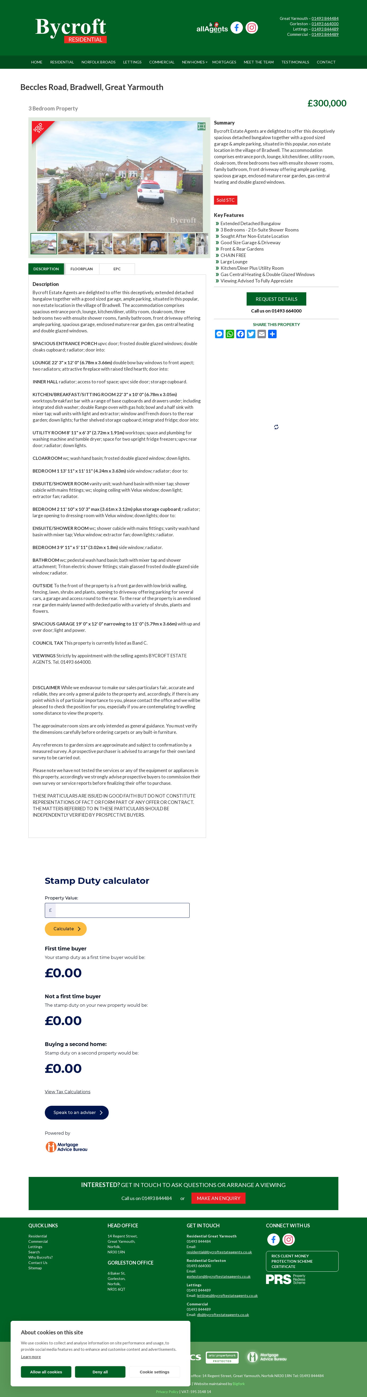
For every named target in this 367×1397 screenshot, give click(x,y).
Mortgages (224, 59)
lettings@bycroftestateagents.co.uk (227, 1295)
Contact (326, 59)
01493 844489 (325, 29)
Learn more (31, 1356)
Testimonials (295, 59)
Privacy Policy (167, 1391)
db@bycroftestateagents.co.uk (223, 1314)
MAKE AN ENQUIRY (218, 1198)
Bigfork (239, 1383)
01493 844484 (325, 18)
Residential (62, 59)
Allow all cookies (46, 1372)
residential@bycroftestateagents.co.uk (219, 1252)
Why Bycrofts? (40, 1257)
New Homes (193, 59)
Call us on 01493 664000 (276, 311)
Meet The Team (259, 59)
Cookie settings (154, 1372)
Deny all (100, 1372)
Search (34, 1252)
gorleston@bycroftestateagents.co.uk (219, 1276)
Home (36, 59)
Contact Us (37, 1262)
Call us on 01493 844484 (146, 1198)
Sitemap (35, 1268)
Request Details (276, 299)
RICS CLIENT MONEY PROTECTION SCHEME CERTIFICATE (292, 1261)
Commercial (161, 59)
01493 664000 (325, 23)
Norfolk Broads (99, 59)
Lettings (132, 59)
